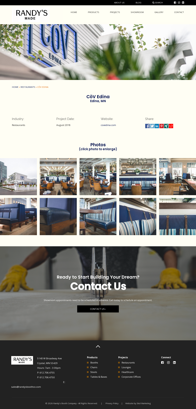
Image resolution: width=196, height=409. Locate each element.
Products (93, 14)
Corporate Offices (131, 376)
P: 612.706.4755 (46, 372)
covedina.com (108, 125)
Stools (93, 372)
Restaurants (28, 87)
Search (157, 2)
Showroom (137, 14)
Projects (115, 14)
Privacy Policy (112, 403)
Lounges (126, 367)
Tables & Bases (98, 376)
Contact (179, 14)
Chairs (93, 367)
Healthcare (128, 372)
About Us (119, 2)
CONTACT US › (98, 309)
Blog (138, 2)
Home (74, 14)
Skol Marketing (144, 403)
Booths (94, 362)
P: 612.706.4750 (46, 377)
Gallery (158, 14)
